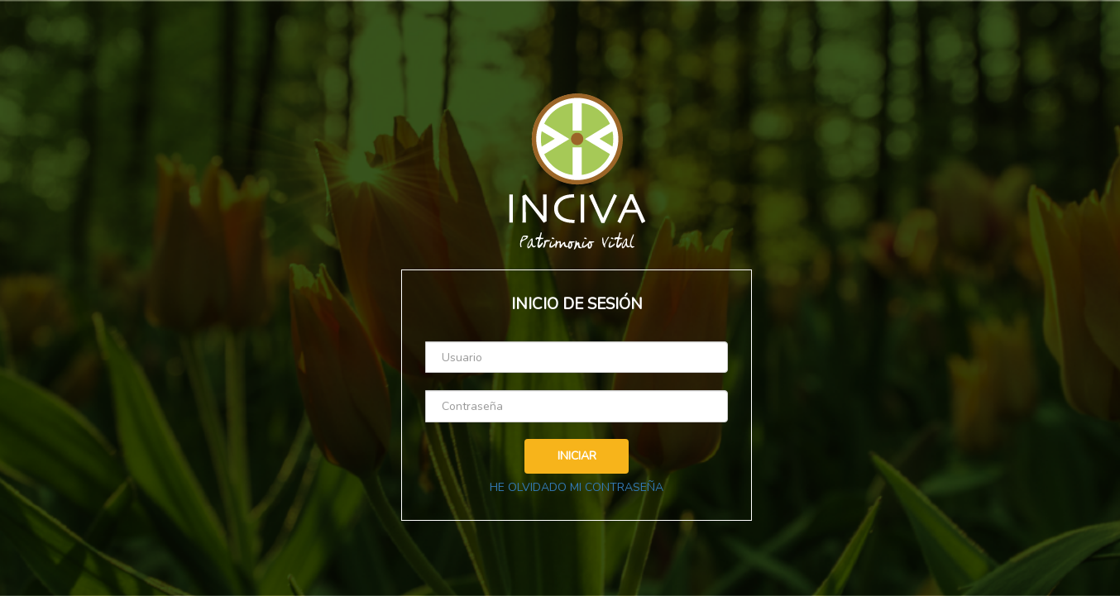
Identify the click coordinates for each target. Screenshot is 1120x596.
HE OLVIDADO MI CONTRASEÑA (576, 487)
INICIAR (577, 456)
